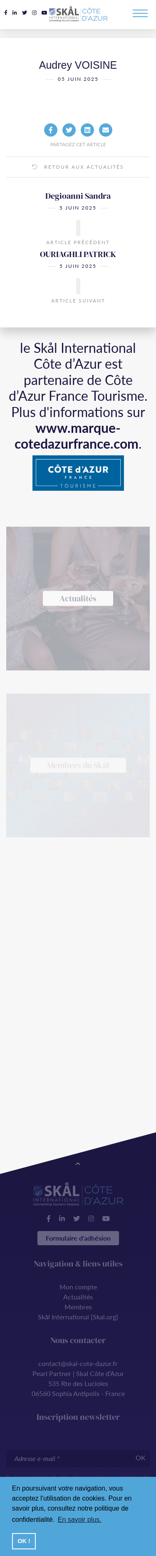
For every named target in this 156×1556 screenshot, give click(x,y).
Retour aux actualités (78, 168)
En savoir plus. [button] (80, 1519)
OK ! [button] (23, 1541)
